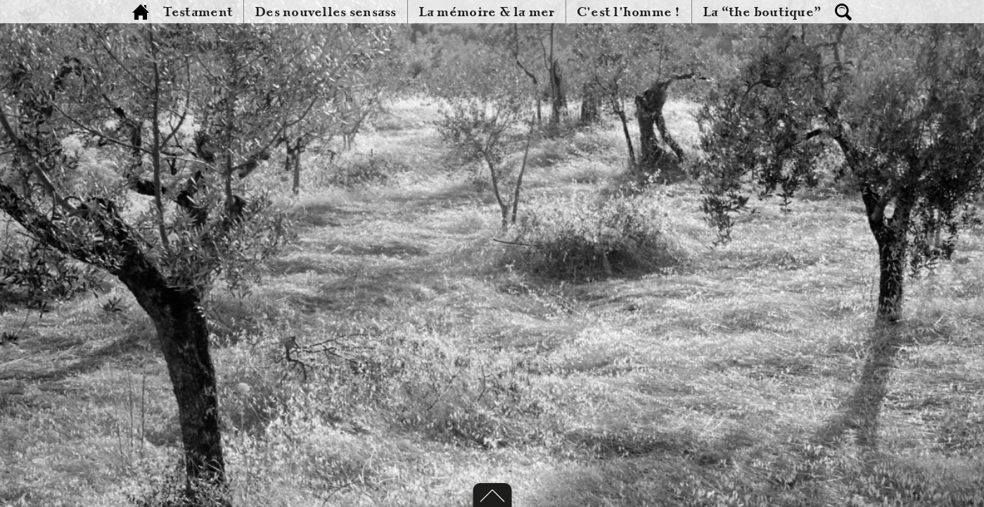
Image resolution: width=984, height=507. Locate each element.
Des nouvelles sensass (326, 12)
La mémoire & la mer (486, 12)
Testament (198, 12)
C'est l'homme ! (629, 12)
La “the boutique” (762, 12)
